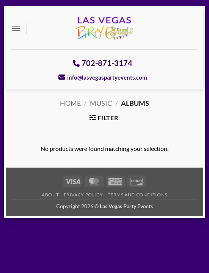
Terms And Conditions (137, 195)
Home (70, 103)
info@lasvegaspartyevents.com (102, 77)
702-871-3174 (102, 62)
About (50, 195)
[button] (15, 28)
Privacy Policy (83, 195)
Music (101, 103)
